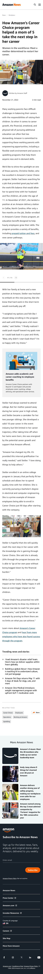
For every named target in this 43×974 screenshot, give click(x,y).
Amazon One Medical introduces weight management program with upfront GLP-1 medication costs (21, 690)
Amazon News (9, 890)
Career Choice (8, 713)
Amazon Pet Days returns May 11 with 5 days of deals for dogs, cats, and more (22, 681)
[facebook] (4, 957)
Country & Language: (10, 921)
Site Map (6, 938)
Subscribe (32, 870)
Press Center (9, 898)
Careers (7, 931)
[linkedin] (30, 957)
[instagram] (12, 957)
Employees (19, 713)
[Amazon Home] (11, 4)
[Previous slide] (3, 277)
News (4, 15)
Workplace (12, 15)
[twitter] (21, 957)
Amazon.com (10, 905)
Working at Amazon (20, 717)
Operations (7, 717)
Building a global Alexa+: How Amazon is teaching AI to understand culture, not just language (22, 671)
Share (36, 712)
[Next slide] (16, 277)
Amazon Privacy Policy (31, 966)
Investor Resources (12, 913)
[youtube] (38, 957)
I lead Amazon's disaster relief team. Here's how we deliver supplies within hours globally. (22, 662)
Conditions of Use (17, 966)
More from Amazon (11, 946)
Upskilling (6, 721)
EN (5, 923)
